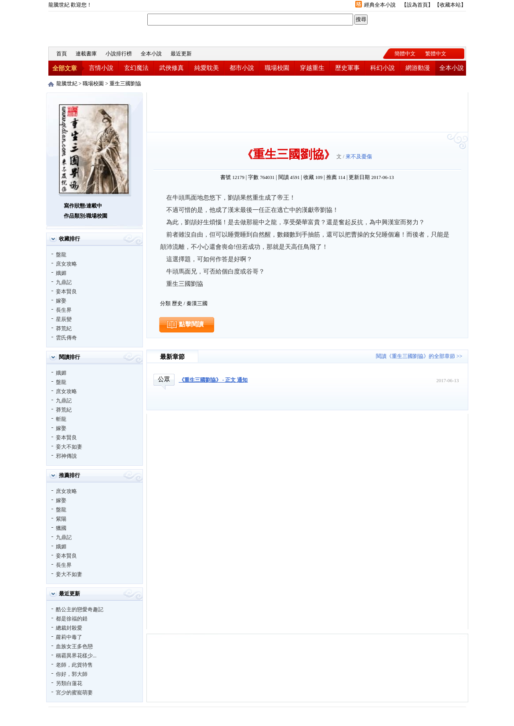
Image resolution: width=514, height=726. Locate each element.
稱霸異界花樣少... (76, 656)
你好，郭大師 (71, 674)
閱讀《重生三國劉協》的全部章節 (415, 356)
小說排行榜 (119, 54)
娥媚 (61, 273)
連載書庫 (86, 54)
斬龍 (61, 419)
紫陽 (61, 519)
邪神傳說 (66, 456)
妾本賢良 (66, 291)
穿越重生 (312, 68)
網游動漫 (417, 68)
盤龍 (61, 255)
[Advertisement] (307, 112)
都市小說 (242, 68)
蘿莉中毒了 (69, 637)
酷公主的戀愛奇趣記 (79, 609)
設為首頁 (417, 5)
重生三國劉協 (125, 83)
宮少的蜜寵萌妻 (74, 693)
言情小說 (101, 68)
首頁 (61, 54)
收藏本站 (450, 5)
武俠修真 (171, 68)
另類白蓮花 (69, 683)
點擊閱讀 (191, 324)
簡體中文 (405, 54)
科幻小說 (382, 68)
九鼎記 (64, 282)
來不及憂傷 (359, 156)
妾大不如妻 (69, 447)
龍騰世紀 (96, 27)
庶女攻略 (66, 264)
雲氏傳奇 (66, 338)
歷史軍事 (347, 68)
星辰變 (64, 319)
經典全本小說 (380, 5)
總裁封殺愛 (69, 628)
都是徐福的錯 (71, 619)
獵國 (61, 528)
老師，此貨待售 (74, 665)
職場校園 (277, 68)
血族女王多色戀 (74, 646)
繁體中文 (435, 54)
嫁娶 (61, 301)
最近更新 (181, 54)
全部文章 (64, 68)
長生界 (64, 310)
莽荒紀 (64, 328)
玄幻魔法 (136, 68)
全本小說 (151, 54)
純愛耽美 (206, 68)
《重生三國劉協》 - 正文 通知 (213, 380)
